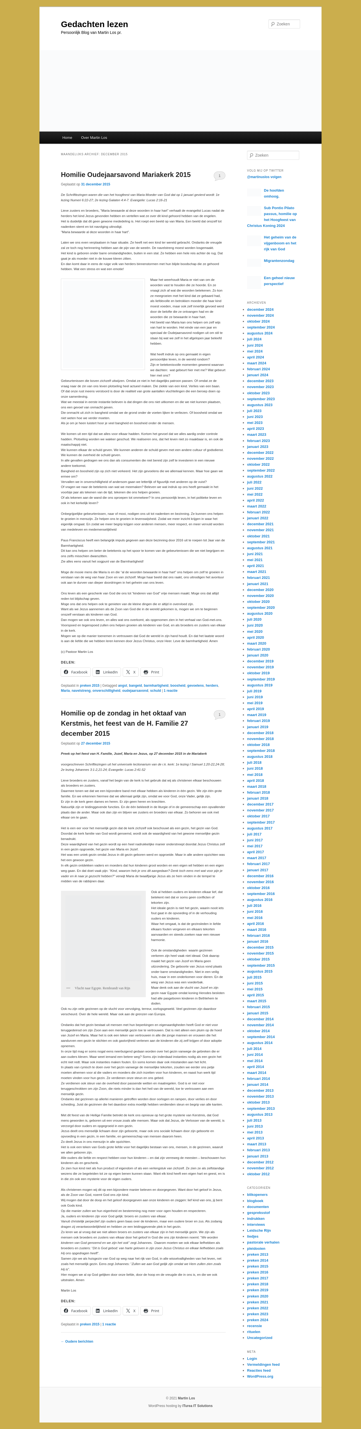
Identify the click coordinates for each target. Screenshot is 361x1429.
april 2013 (255, 1138)
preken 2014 (257, 1260)
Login (252, 1358)
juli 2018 (254, 762)
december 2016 (260, 876)
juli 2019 (254, 691)
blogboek (255, 1201)
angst (122, 686)
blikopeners (257, 1194)
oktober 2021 (258, 536)
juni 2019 (255, 697)
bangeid (135, 686)
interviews (256, 1224)
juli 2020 (254, 619)
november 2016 (260, 882)
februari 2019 (258, 721)
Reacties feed (259, 1370)
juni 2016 (255, 911)
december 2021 (260, 524)
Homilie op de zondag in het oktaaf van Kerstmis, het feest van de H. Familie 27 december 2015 (124, 723)
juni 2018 (255, 768)
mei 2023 (255, 423)
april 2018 (255, 780)
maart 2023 (256, 434)
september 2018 (261, 751)
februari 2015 (258, 1007)
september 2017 (261, 822)
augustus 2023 (259, 405)
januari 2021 (257, 584)
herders (212, 686)
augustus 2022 (259, 476)
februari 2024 (258, 369)
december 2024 (260, 309)
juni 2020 (255, 625)
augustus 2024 (259, 333)
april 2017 (255, 852)
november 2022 (260, 458)
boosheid (177, 686)
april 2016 (255, 924)
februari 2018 (258, 792)
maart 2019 (256, 715)
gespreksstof (258, 1213)
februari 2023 (258, 441)
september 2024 (261, 327)
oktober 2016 (258, 888)
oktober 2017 (258, 816)
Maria (65, 691)
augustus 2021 (259, 548)
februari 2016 (258, 935)
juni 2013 (255, 1126)
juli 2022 (254, 482)
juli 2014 (254, 1049)
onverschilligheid (106, 691)
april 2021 (255, 566)
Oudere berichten (77, 1341)
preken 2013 (257, 1254)
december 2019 (260, 661)
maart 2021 (256, 572)
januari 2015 (257, 1013)
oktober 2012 (258, 1174)
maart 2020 (256, 643)
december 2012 (260, 1162)
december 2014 (260, 1019)
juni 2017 (255, 840)
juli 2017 (254, 834)
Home (67, 137)
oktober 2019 (258, 673)
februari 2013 (258, 1150)
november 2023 (260, 387)
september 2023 (261, 399)
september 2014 (261, 1037)
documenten (258, 1207)
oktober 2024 (258, 321)
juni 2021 (255, 554)
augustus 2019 (259, 685)
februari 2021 (258, 577)
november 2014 (260, 1025)
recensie (254, 1326)
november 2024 (260, 315)
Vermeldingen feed (263, 1364)
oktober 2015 (258, 959)
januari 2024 (257, 375)
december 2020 (260, 590)
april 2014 (255, 1067)
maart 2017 (256, 858)
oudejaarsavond (135, 691)
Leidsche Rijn (259, 1230)
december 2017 (260, 804)
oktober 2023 (258, 393)
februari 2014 (258, 1078)
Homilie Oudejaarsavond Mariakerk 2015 (126, 174)
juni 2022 (255, 488)
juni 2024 (255, 345)
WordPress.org (260, 1376)
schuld (155, 691)
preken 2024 (257, 1320)
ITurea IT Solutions (197, 1406)
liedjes (252, 1236)
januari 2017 (257, 870)
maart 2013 (256, 1144)
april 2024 (255, 357)
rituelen (253, 1332)
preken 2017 (257, 1278)
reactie (171, 691)
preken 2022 (257, 1308)
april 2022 (255, 500)
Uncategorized (259, 1338)
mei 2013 (255, 1132)
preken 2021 (257, 1302)
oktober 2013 (258, 1102)
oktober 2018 (258, 745)
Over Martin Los (94, 137)
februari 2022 (258, 512)
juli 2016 (254, 905)
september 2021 (261, 542)
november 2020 (260, 596)
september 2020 (261, 607)
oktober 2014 (258, 1031)
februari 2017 (258, 864)
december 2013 (260, 1090)
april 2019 (255, 709)
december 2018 (260, 733)
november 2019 (260, 667)
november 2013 (260, 1096)
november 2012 (260, 1168)
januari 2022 (257, 518)
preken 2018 (257, 1284)
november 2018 (260, 739)
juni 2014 (255, 1054)
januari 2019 (257, 727)
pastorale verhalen (263, 1242)
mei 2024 (255, 351)
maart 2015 (256, 1001)
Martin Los (186, 1398)
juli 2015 (254, 977)
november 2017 (260, 810)
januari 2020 (257, 655)
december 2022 (260, 452)
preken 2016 (257, 1272)
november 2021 (260, 530)
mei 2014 (255, 1061)
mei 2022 (255, 494)
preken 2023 (257, 1314)
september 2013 (261, 1108)
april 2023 (255, 428)
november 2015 (260, 953)
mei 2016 (255, 918)
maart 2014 (256, 1073)
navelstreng (81, 691)
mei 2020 (255, 631)
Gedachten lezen (94, 24)
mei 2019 (255, 703)
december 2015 (260, 947)
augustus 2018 (259, 756)
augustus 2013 (259, 1114)
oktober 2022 (258, 464)
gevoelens (195, 686)
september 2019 (261, 679)
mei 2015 (255, 989)
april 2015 (255, 995)
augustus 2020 (259, 613)
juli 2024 (254, 339)
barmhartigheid (156, 686)
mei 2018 (255, 775)
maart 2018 (256, 786)
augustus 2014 (259, 1043)
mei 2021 (255, 560)
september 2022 (261, 470)
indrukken (256, 1218)
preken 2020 (257, 1296)
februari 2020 (258, 649)
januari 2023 (257, 447)
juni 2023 (255, 417)
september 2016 (261, 894)
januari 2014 (257, 1084)
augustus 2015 (259, 971)
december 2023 (260, 381)
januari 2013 (257, 1156)
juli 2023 (254, 411)
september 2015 (261, 965)
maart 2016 (256, 929)
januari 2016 (257, 941)
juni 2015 (255, 983)
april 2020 (255, 637)
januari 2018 (257, 798)
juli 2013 (254, 1120)
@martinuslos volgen (264, 177)
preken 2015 (89, 686)
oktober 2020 (258, 601)
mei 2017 (255, 846)
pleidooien (256, 1248)
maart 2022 (256, 506)
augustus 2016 (259, 900)
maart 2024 (256, 363)
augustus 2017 (259, 828)
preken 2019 (257, 1290)
